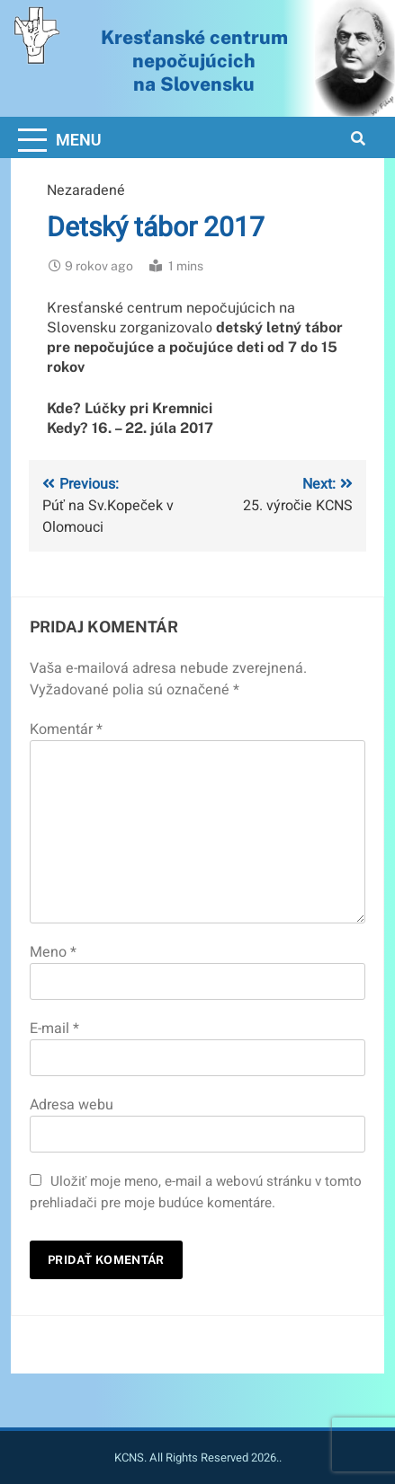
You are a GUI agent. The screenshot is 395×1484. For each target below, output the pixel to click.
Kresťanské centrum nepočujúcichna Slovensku (194, 60)
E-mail (54, 1028)
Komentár (66, 729)
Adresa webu (71, 1105)
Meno (53, 952)
